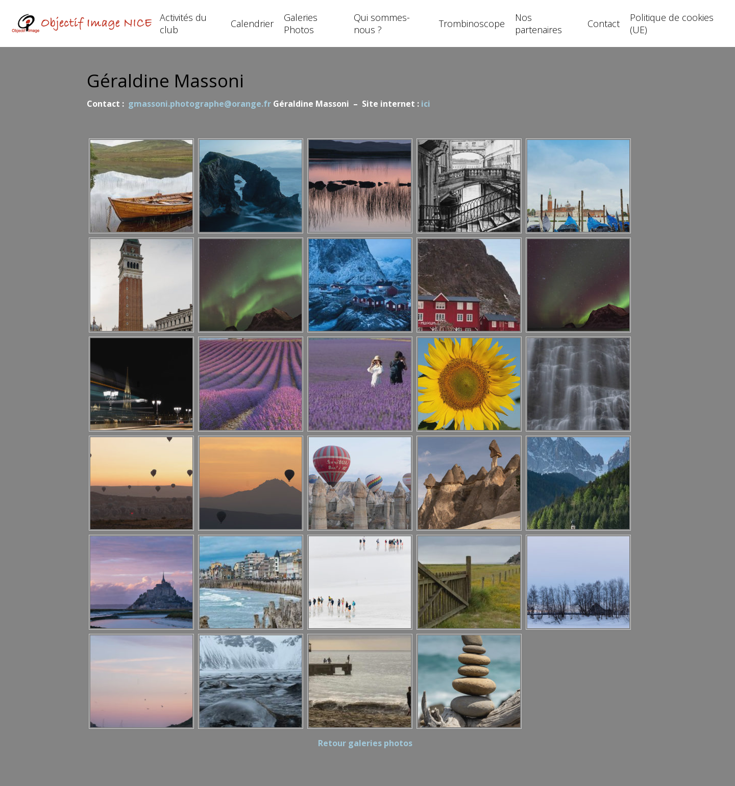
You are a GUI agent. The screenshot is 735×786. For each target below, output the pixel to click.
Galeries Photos (300, 23)
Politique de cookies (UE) (672, 23)
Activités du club (183, 23)
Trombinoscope (472, 23)
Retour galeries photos (365, 743)
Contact (603, 23)
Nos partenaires (538, 23)
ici (425, 103)
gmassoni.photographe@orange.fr (200, 103)
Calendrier (252, 23)
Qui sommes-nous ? (382, 23)
